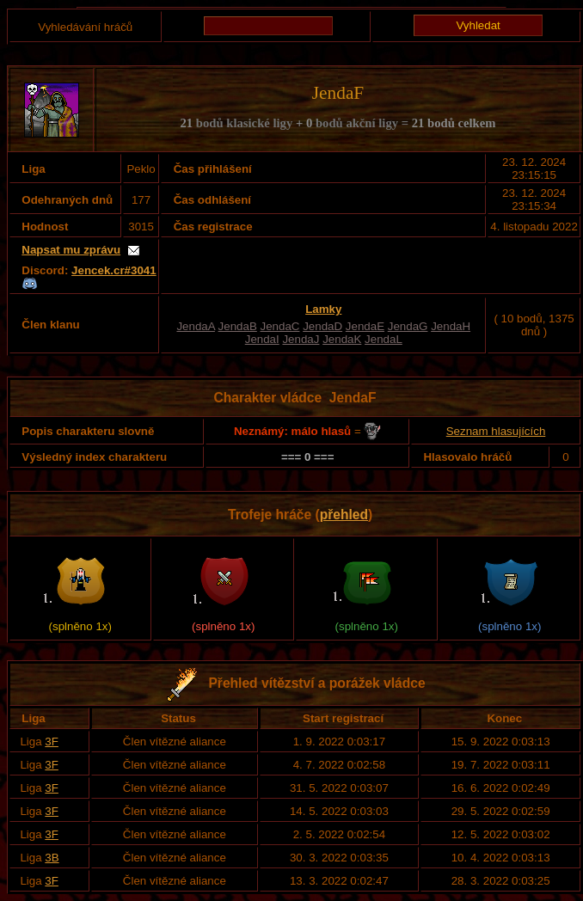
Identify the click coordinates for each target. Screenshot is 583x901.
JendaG (408, 326)
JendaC (280, 326)
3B (51, 857)
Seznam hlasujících (496, 431)
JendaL (383, 339)
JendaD (322, 326)
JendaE (365, 326)
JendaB (237, 326)
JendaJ (300, 339)
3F (51, 741)
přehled (344, 514)
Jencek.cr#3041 (113, 270)
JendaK (341, 339)
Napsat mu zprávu (70, 249)
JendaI (262, 339)
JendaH (450, 326)
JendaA (195, 326)
